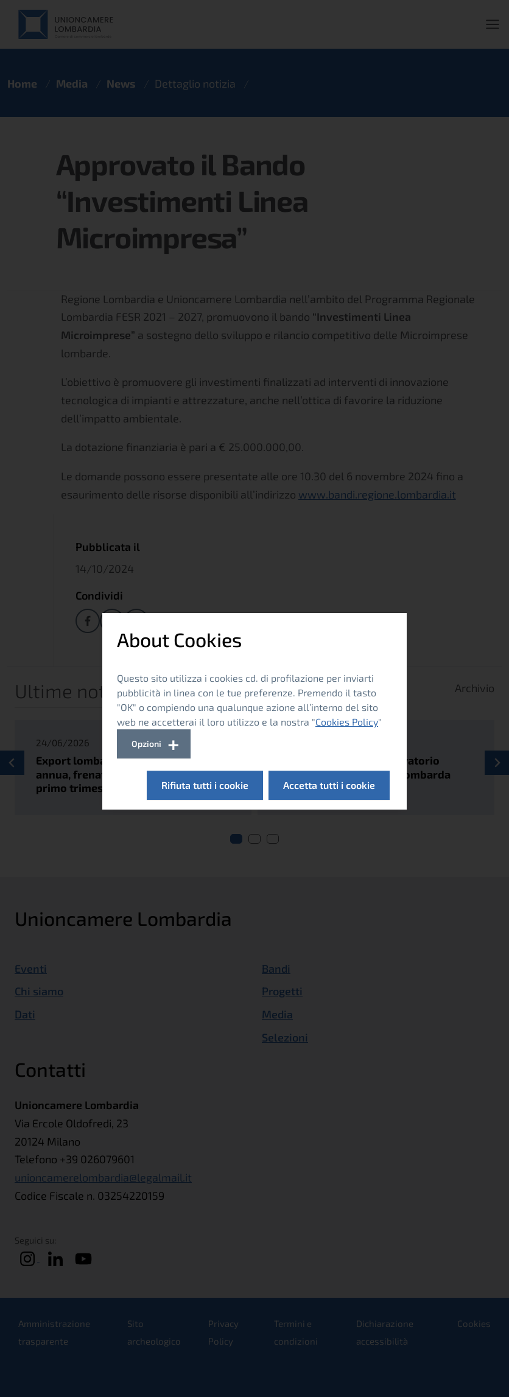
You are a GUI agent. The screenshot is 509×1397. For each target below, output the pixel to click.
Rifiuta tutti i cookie (204, 785)
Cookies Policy (346, 721)
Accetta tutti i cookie (329, 785)
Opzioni (146, 743)
